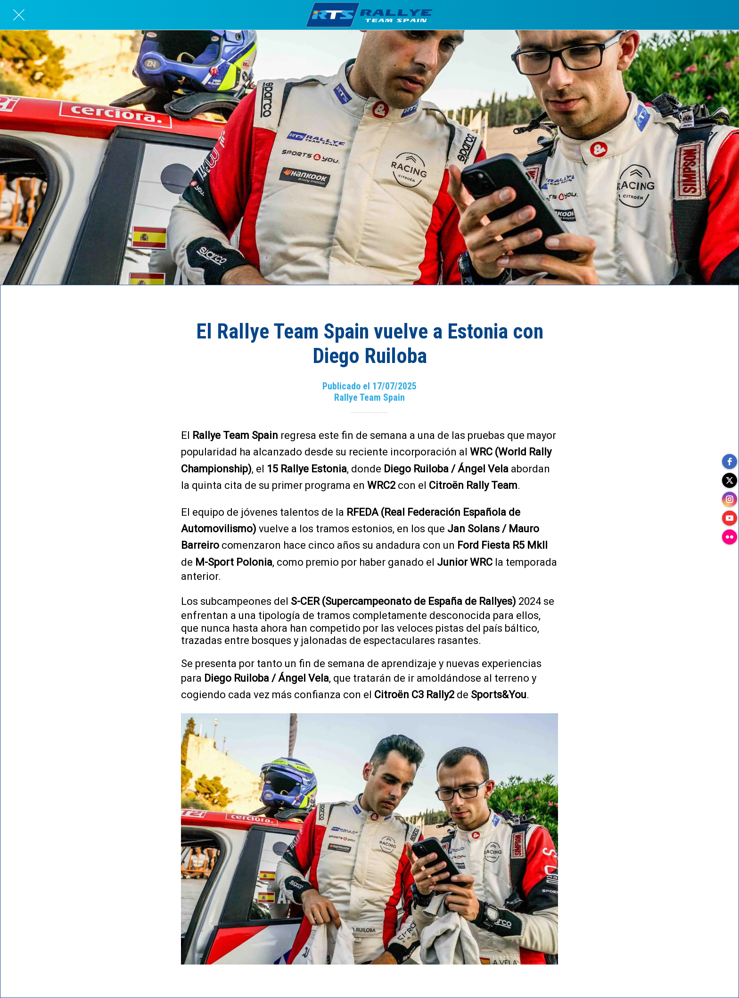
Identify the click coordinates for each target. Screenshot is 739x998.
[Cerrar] (19, 15)
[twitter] (729, 480)
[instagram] (729, 499)
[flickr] (729, 536)
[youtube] (729, 518)
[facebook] (729, 461)
